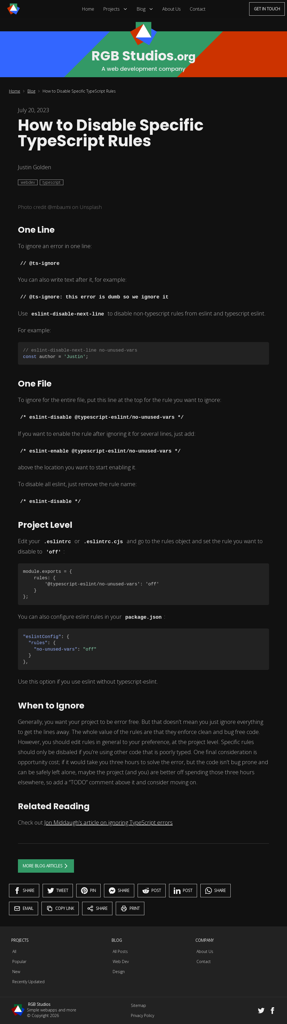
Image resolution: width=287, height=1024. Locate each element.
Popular (19, 961)
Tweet (57, 890)
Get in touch (267, 8)
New (16, 971)
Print (130, 908)
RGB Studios (39, 1004)
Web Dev (121, 961)
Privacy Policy (142, 1015)
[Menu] (13, 9)
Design (119, 971)
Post (151, 890)
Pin (88, 890)
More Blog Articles (46, 866)
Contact (197, 9)
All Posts (120, 951)
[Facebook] (272, 1010)
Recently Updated (28, 981)
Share (24, 890)
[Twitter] (261, 1010)
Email (23, 908)
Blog (144, 9)
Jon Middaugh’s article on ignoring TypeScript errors (108, 822)
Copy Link (60, 908)
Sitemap (138, 1005)
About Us (171, 9)
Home (88, 9)
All (14, 951)
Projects (115, 9)
